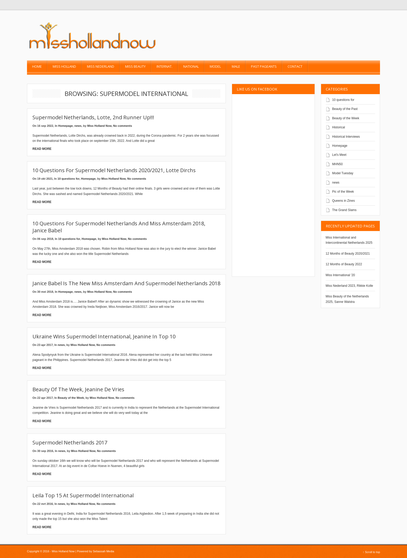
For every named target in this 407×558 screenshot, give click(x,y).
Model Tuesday (342, 173)
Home (37, 66)
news (78, 125)
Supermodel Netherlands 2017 (69, 442)
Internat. (164, 66)
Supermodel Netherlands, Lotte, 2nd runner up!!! (93, 117)
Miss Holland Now (99, 125)
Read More (41, 149)
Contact (295, 66)
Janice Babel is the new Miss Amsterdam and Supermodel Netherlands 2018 (126, 283)
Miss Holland (64, 66)
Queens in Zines (343, 201)
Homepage (65, 125)
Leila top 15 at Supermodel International (83, 495)
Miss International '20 (340, 275)
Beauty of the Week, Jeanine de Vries (78, 389)
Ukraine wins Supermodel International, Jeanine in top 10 (103, 336)
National (191, 66)
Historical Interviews (346, 136)
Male (236, 66)
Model (215, 66)
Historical (338, 127)
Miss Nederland (100, 66)
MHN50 (337, 164)
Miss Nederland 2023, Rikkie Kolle (349, 286)
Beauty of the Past (345, 109)
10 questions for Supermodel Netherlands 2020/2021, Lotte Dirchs (114, 170)
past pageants (264, 66)
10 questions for (68, 178)
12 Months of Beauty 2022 (344, 264)
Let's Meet (339, 155)
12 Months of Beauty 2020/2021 (348, 253)
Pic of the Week (343, 191)
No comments (122, 125)
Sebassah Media (103, 551)
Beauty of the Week (71, 397)
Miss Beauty (135, 66)
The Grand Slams (344, 210)
